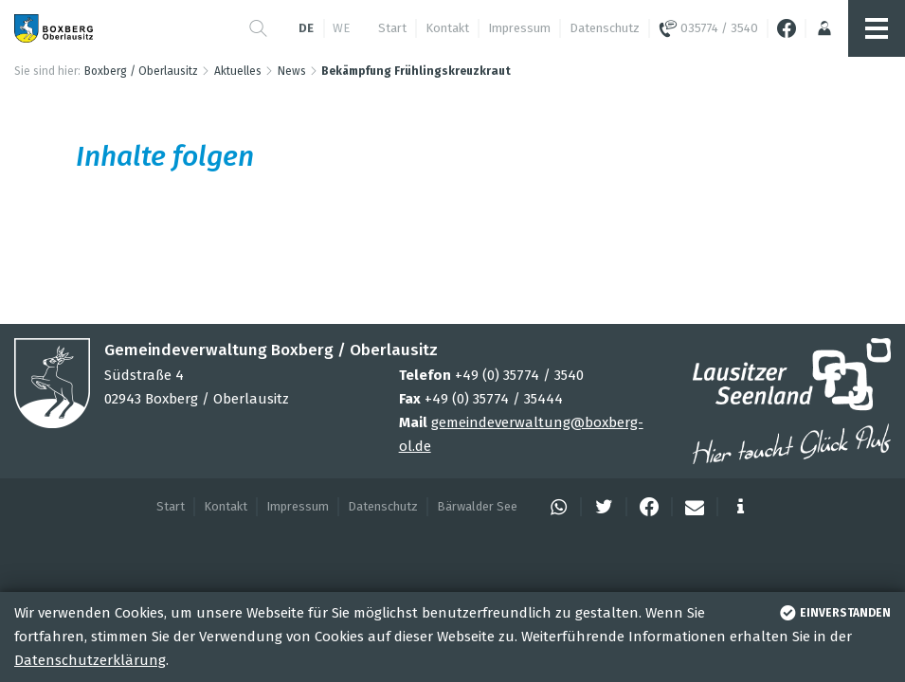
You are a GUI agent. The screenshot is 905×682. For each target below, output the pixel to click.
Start (392, 28)
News (292, 71)
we (341, 28)
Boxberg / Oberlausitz (141, 71)
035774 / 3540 (708, 28)
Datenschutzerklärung (90, 660)
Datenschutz (605, 28)
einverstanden (833, 612)
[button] (258, 28)
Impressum (519, 28)
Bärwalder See (477, 506)
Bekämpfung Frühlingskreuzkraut (416, 71)
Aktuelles (238, 71)
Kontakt (447, 28)
